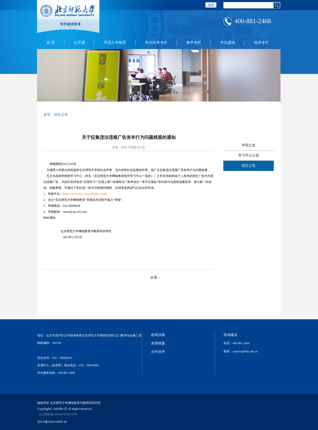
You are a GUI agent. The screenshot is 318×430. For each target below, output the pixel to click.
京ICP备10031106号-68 (52, 422)
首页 (46, 114)
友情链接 (158, 343)
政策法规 (158, 335)
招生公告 (61, 114)
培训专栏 (261, 43)
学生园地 (227, 43)
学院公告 (249, 145)
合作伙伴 (158, 352)
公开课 (79, 43)
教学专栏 (193, 43)
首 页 (50, 43)
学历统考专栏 (156, 43)
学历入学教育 (115, 43)
